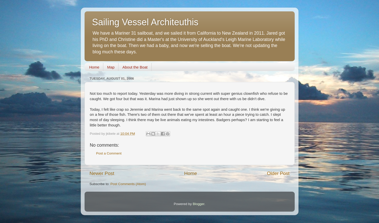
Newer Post (102, 173)
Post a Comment (109, 153)
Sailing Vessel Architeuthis (145, 22)
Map (110, 67)
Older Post (278, 173)
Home (94, 67)
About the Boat (134, 67)
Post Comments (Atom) (128, 184)
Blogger (198, 204)
